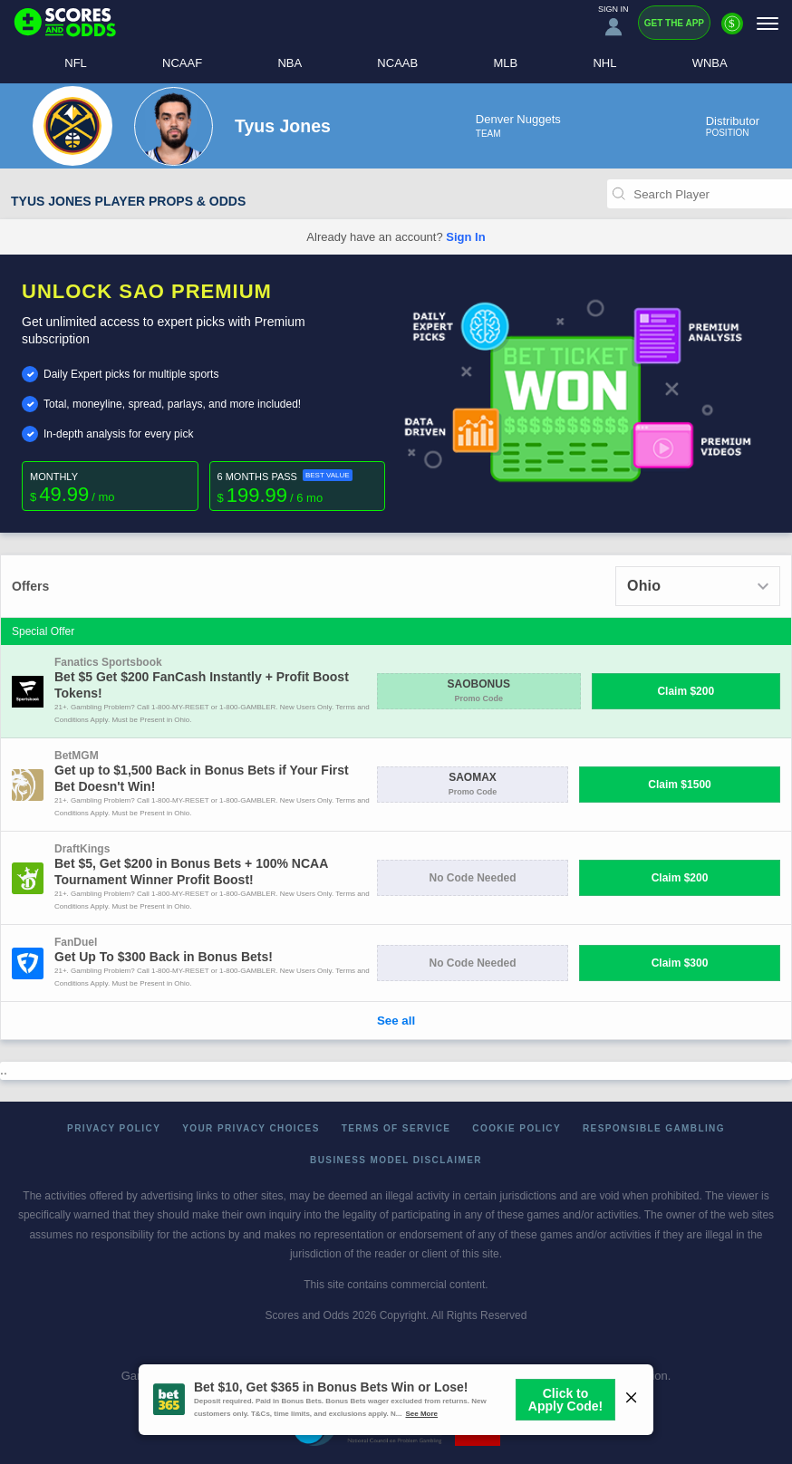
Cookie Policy (516, 1128)
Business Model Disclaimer (396, 1160)
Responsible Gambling (654, 1128)
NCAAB (397, 63)
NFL (75, 63)
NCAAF (182, 63)
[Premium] (732, 31)
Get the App (674, 23)
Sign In (465, 237)
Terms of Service (396, 1128)
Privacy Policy (113, 1128)
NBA (289, 63)
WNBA (710, 63)
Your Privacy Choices (251, 1128)
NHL (604, 63)
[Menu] (767, 23)
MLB (505, 63)
